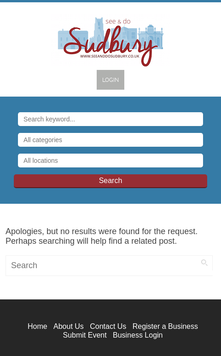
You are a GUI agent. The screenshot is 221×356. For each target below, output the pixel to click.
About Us (68, 326)
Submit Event (84, 335)
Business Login (138, 335)
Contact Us (108, 326)
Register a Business (165, 326)
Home (37, 326)
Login (110, 80)
